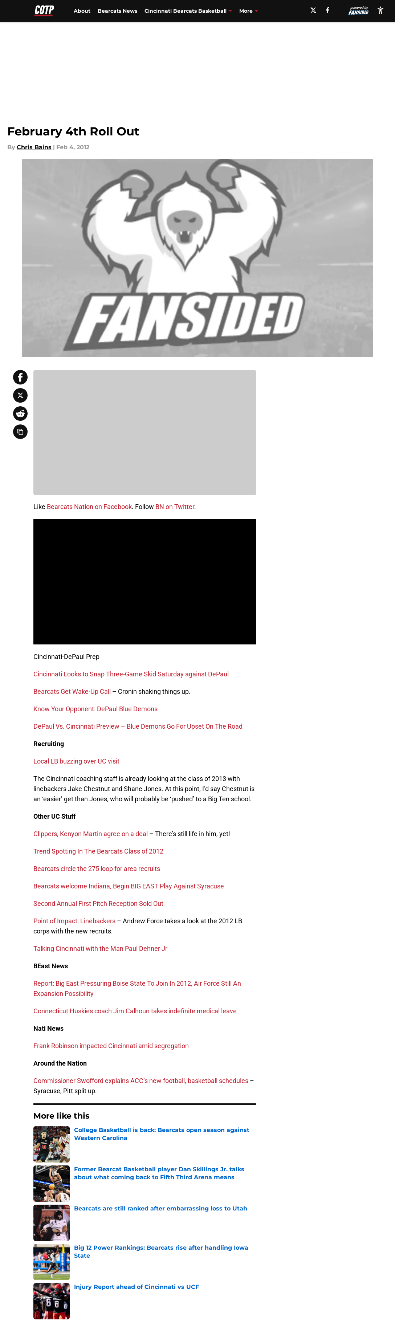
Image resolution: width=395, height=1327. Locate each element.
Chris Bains (34, 147)
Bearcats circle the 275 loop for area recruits (96, 868)
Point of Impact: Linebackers (74, 921)
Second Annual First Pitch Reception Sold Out (98, 903)
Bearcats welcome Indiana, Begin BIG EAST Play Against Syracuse (128, 886)
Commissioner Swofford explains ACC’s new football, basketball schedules (140, 1080)
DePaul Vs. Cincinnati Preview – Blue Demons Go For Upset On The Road (138, 726)
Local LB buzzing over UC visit (76, 761)
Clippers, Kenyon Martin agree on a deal (90, 834)
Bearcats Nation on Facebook (89, 506)
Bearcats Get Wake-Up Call (72, 691)
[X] (313, 10)
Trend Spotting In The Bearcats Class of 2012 (98, 851)
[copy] (20, 431)
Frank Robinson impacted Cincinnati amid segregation (111, 1046)
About (82, 11)
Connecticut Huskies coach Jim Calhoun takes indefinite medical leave (135, 1011)
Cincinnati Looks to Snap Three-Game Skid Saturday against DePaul (131, 674)
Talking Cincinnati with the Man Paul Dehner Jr (100, 948)
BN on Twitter (174, 506)
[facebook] (327, 10)
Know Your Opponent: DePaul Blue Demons (95, 709)
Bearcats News (117, 11)
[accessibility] (380, 10)
